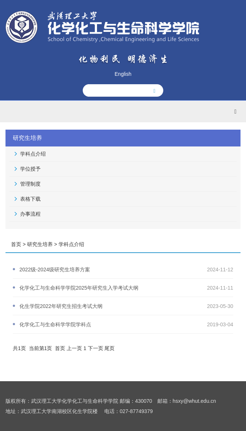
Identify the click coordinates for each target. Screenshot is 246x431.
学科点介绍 (33, 154)
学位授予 (30, 169)
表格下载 (30, 199)
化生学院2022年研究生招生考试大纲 (60, 306)
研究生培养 (40, 244)
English (123, 74)
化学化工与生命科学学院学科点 (55, 324)
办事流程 (30, 214)
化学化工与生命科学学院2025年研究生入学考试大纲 (78, 288)
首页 (16, 244)
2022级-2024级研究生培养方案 (54, 269)
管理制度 (30, 184)
